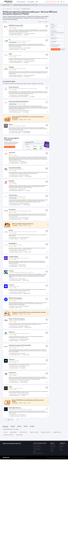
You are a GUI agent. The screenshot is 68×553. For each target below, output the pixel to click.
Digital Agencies (9, 8)
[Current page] (15, 513)
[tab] (5, 520)
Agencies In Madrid (17, 8)
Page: (12, 513)
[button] (58, 1)
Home (4, 8)
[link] (31, 2)
